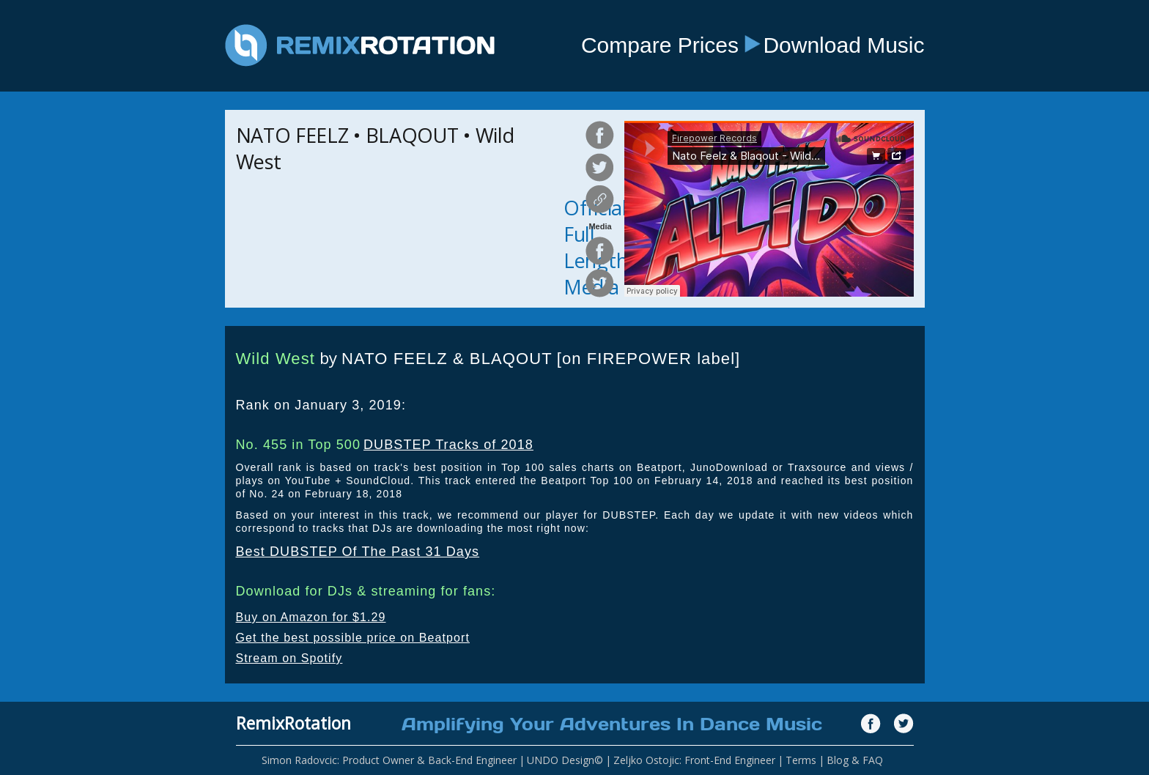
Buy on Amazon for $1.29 (311, 617)
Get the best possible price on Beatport (353, 637)
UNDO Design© (565, 760)
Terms (801, 760)
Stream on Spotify (289, 658)
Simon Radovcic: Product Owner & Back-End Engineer (389, 760)
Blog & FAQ (855, 760)
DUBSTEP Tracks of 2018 (448, 444)
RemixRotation (293, 723)
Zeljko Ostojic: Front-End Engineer (694, 760)
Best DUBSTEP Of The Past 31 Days (358, 551)
